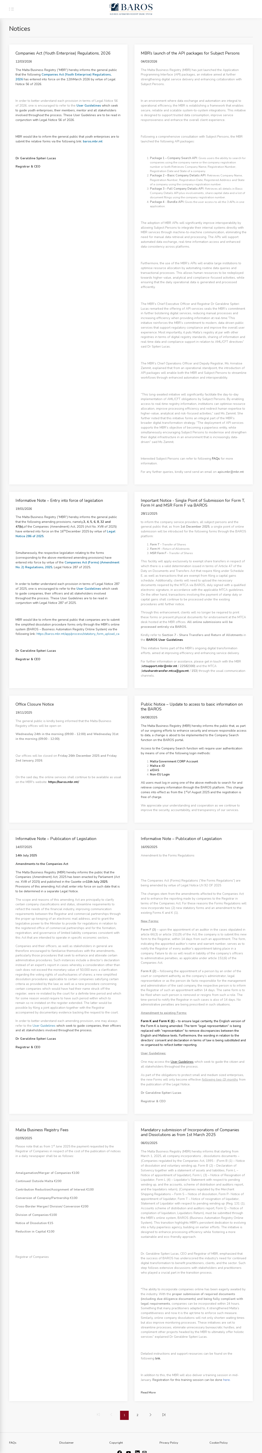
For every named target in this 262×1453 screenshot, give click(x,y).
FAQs (216, 458)
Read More (148, 1392)
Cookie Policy (219, 1443)
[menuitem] (150, 1415)
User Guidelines (44, 1026)
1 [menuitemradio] (124, 1415)
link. (158, 1358)
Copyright (116, 1443)
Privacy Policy (169, 1443)
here (226, 1380)
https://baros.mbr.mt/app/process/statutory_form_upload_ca (78, 634)
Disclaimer (66, 1443)
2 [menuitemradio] (137, 1415)
